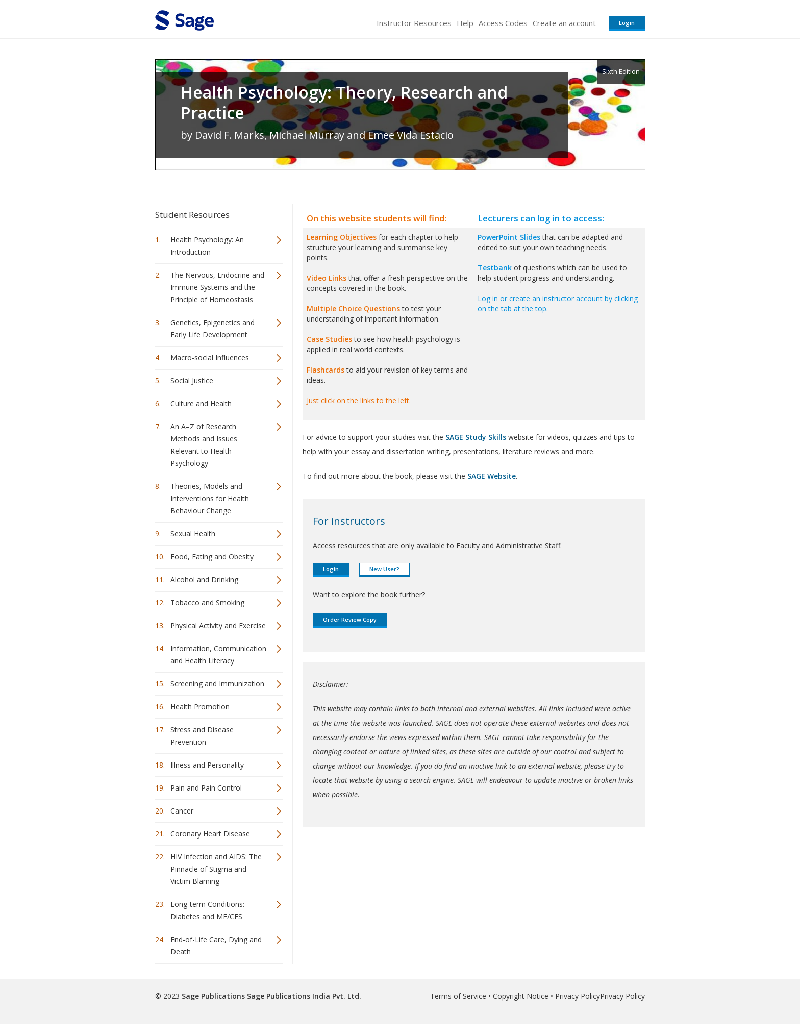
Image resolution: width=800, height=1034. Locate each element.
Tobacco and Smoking (207, 602)
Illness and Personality (207, 765)
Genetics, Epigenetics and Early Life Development (212, 328)
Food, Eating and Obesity (212, 556)
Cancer (181, 811)
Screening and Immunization (217, 683)
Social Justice (191, 380)
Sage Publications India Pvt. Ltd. (303, 996)
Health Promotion (200, 706)
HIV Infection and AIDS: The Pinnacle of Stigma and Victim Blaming (216, 869)
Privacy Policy (577, 996)
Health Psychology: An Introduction (207, 246)
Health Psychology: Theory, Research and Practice (344, 102)
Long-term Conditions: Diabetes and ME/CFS (207, 910)
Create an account (564, 23)
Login (627, 23)
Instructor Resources (414, 23)
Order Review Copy (350, 619)
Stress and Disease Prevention (202, 736)
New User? (384, 569)
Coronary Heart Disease (210, 834)
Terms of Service (458, 996)
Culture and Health (201, 403)
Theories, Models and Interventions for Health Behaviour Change (209, 498)
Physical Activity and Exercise (218, 625)
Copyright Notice (520, 996)
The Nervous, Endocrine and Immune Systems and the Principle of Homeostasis (217, 287)
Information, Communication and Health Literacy (218, 655)
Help (465, 23)
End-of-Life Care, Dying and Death (216, 945)
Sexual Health (192, 533)
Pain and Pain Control (206, 788)
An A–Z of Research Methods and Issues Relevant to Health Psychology (203, 445)
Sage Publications (213, 996)
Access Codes (503, 23)
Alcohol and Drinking (204, 579)
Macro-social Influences (209, 357)
